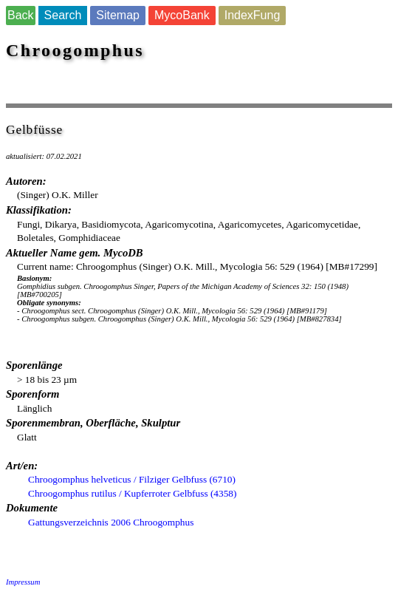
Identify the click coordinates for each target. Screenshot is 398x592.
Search (63, 15)
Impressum (23, 582)
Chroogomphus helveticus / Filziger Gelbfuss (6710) (132, 479)
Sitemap (118, 15)
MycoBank (182, 15)
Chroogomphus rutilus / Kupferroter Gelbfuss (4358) (132, 493)
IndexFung (252, 15)
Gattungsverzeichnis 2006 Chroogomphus (110, 522)
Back (20, 15)
